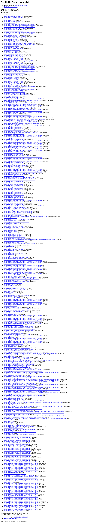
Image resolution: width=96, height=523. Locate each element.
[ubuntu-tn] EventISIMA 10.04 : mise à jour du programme (18, 43)
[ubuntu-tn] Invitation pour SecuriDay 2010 (14, 289)
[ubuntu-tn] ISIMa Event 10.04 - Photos (13, 58)
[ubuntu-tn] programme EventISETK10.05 (14, 396)
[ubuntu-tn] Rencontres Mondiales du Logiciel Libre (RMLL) (19, 361)
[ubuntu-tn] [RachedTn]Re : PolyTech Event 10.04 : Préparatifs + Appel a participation (25, 117)
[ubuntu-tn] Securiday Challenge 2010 (13, 345)
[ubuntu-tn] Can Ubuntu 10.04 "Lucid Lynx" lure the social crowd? (20, 426)
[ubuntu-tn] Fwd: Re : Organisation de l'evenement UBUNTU (19, 272)
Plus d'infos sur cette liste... (10, 7)
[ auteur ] (26, 5)
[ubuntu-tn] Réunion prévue (10, 218)
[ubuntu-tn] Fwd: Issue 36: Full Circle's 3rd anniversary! (17, 438)
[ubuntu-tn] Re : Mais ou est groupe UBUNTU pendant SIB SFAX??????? (22, 123)
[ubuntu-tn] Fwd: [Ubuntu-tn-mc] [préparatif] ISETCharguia (18, 358)
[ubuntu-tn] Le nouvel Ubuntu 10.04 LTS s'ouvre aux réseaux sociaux (20, 478)
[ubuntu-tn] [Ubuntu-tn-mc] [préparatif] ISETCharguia (17, 365)
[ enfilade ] (16, 5)
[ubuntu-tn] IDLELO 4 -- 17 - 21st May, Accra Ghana (17, 295)
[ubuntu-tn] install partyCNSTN (11, 29)
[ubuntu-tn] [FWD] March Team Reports (14, 48)
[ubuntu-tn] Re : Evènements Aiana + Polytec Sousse (16, 155)
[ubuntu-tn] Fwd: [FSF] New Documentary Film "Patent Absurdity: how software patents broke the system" (30, 239)
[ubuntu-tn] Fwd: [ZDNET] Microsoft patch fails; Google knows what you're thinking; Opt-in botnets (28, 360)
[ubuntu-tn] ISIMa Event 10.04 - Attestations (15, 207)
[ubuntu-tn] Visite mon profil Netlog (12, 307)
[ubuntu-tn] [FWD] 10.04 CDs (11, 113)
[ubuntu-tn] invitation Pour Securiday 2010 (14, 288)
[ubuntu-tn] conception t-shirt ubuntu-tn (13, 14)
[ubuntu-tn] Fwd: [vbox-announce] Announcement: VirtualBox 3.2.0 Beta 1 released (24, 417)
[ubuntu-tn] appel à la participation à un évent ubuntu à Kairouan (19, 363)
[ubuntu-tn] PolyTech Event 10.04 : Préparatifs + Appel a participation (21, 104)
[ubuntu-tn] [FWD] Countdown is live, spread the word (17, 102)
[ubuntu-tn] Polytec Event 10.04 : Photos (14, 226)
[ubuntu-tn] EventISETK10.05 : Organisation (15, 264)
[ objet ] (21, 5)
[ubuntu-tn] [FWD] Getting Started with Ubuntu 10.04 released (19, 475)
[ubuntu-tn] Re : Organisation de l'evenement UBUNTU (17, 308)
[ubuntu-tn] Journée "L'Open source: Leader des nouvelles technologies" (21, 279)
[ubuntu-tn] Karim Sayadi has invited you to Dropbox (17, 257)
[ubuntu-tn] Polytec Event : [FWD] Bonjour (14, 237)
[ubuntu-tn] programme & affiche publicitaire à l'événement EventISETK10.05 (23, 262)
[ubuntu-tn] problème (9, 245)
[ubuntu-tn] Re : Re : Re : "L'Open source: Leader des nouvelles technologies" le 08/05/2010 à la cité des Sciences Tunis (33, 402)
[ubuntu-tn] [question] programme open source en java (17, 405)
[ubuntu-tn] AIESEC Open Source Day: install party (16, 94)
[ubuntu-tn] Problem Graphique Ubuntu (13, 151)
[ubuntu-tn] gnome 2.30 (9, 20)
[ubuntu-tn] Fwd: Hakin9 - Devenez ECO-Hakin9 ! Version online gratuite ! (22, 480)
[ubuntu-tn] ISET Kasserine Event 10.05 (13, 54)
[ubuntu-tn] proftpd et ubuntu (11, 472)
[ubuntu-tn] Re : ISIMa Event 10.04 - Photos (14, 73)
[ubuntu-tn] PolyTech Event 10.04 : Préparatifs (15, 28)
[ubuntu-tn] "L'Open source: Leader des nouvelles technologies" (19, 322)
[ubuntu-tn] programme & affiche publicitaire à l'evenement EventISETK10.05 (23, 98)
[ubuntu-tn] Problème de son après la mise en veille (16, 165)
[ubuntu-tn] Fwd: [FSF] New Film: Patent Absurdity (16, 219)
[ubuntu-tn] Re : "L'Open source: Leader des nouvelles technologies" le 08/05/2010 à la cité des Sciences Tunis (30, 353)
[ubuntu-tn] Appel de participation (12, 403)
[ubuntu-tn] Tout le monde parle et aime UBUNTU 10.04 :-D (18, 495)
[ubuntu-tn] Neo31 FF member (11, 51)
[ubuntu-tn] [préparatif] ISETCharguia (13, 375)
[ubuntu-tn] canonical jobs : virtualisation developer (16, 108)
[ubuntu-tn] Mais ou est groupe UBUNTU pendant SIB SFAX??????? (20, 120)
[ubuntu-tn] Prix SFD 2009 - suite (12, 52)
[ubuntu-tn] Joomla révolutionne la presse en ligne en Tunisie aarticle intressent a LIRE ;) (25, 216)
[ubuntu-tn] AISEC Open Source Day (13, 283)
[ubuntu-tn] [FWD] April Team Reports (13, 428)
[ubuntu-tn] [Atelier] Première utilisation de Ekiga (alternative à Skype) (21, 461)
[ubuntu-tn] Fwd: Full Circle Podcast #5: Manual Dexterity (18, 368)
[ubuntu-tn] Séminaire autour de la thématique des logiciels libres (19, 24)
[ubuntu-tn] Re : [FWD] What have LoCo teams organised (18, 211)
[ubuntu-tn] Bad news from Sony (12, 97)
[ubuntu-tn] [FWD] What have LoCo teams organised (17, 208)
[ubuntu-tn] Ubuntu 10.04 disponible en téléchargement (17, 436)
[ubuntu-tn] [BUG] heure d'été (11, 96)
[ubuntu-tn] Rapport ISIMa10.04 (12, 50)
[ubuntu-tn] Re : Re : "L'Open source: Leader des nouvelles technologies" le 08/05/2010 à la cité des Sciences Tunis (32, 372)
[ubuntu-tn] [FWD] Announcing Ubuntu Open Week (16, 222)
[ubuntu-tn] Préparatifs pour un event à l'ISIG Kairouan (17, 334)
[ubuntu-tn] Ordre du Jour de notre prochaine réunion (17, 310)
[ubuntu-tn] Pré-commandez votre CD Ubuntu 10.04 (16, 414)
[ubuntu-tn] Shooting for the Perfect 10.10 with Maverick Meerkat (20, 44)
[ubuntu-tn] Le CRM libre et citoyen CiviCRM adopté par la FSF (19, 243)
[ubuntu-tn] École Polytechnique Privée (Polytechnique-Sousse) (19, 173)
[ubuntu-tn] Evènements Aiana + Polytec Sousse (15, 147)
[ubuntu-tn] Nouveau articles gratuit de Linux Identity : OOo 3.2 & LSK (21, 277)
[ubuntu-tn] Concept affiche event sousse (14, 124)
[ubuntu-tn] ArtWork (9, 284)
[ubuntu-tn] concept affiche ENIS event (13, 274)
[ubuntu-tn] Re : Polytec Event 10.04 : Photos (15, 227)
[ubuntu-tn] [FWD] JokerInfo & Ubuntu (13, 17)
